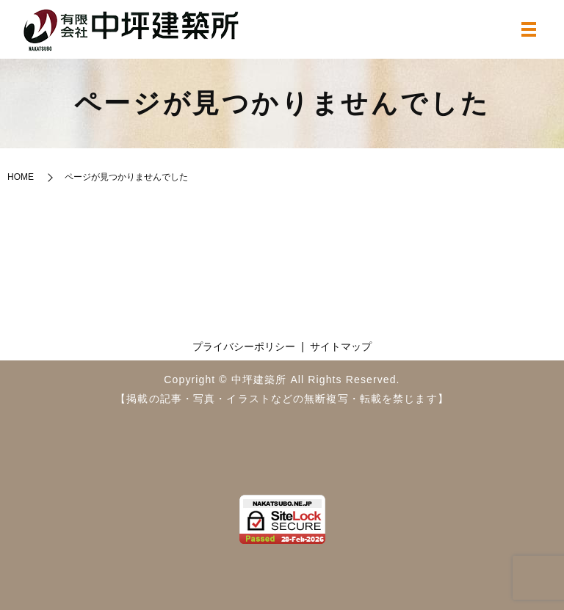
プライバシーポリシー (243, 346)
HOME (20, 177)
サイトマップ (341, 346)
